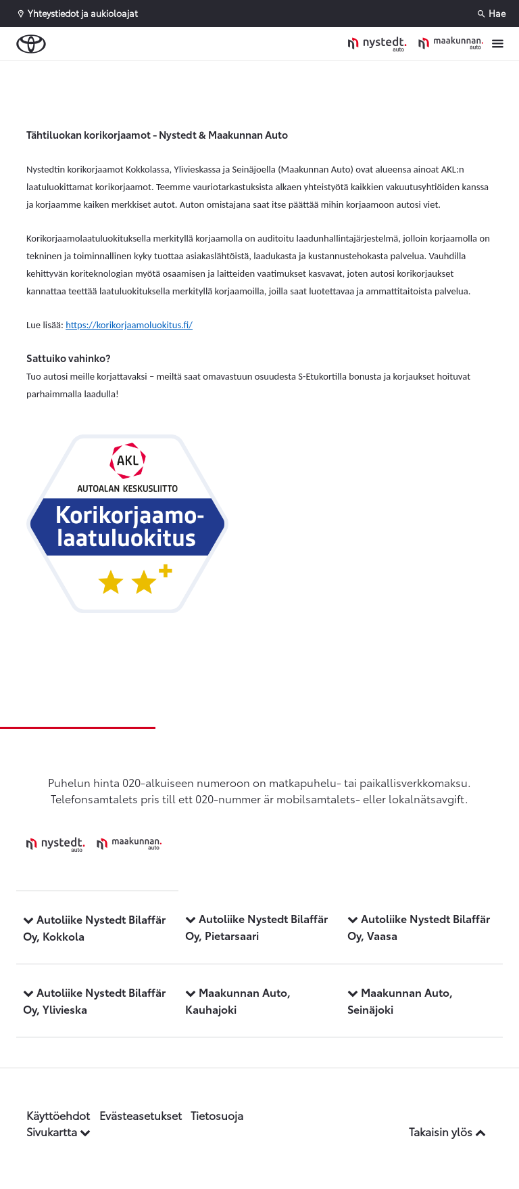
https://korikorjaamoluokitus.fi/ (129, 325)
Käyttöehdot (58, 1115)
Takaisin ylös (447, 1131)
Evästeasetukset (140, 1115)
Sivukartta (58, 1131)
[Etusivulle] (415, 43)
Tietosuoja (217, 1115)
